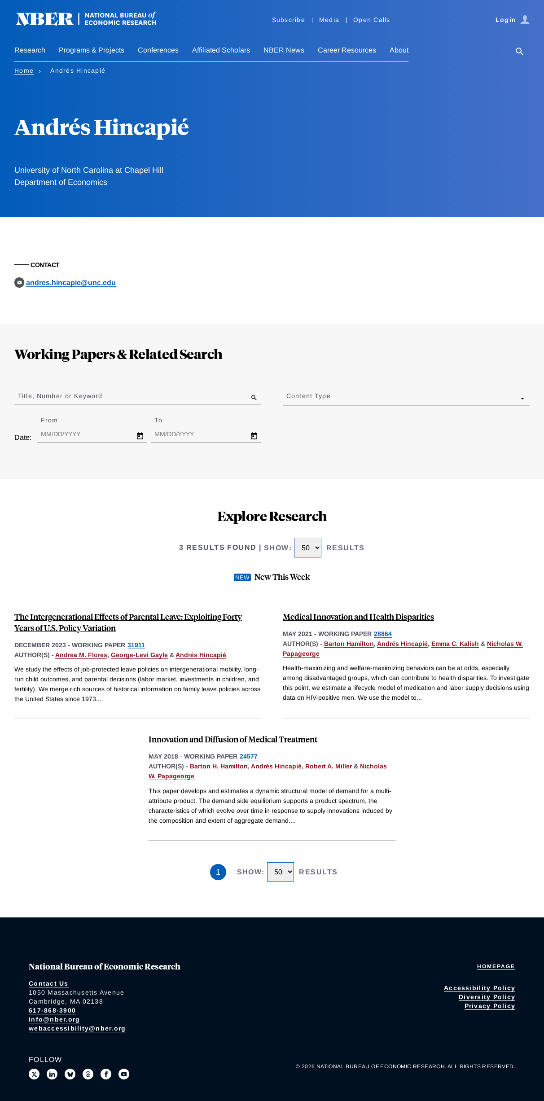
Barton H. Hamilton (219, 766)
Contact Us (49, 983)
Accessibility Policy (479, 987)
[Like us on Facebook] (106, 1074)
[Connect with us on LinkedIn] (52, 1074)
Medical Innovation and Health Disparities (358, 616)
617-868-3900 (52, 1010)
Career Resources (347, 50)
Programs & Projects (91, 50)
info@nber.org (54, 1019)
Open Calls (371, 19)
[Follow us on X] (34, 1074)
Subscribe (288, 19)
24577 (249, 756)
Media (329, 19)
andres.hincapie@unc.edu (71, 282)
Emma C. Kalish (455, 643)
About (399, 50)
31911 (136, 645)
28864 (383, 633)
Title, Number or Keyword (60, 395)
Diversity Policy (487, 996)
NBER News (283, 50)
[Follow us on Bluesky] (70, 1074)
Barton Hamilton (349, 643)
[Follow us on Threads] (88, 1074)
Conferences (158, 50)
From (57, 420)
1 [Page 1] (218, 872)
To (166, 420)
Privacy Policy (490, 1005)
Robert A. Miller (328, 766)
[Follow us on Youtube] (123, 1074)
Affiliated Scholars (221, 50)
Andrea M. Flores (81, 654)
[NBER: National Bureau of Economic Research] (93, 23)
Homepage (496, 966)
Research (29, 50)
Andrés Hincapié (200, 654)
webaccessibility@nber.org (77, 1028)
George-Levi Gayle (139, 654)
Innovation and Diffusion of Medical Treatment (233, 739)
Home (24, 70)
